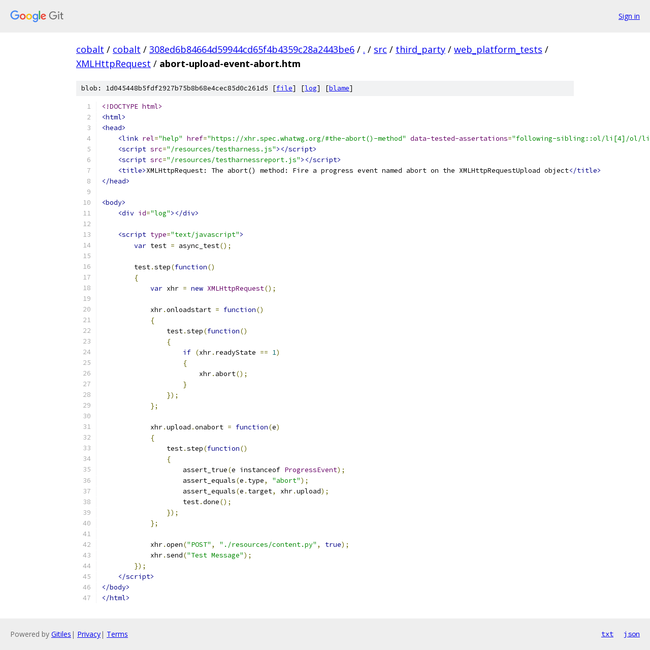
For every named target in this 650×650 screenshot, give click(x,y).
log (311, 88)
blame (339, 88)
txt (607, 633)
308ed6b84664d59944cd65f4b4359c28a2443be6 (251, 49)
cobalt (90, 49)
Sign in (629, 16)
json (632, 633)
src (380, 49)
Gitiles (61, 634)
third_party (420, 49)
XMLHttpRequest (113, 63)
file (284, 88)
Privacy (89, 634)
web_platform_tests (498, 49)
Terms (117, 634)
